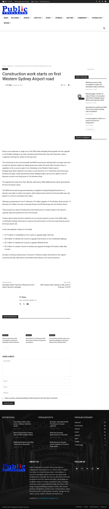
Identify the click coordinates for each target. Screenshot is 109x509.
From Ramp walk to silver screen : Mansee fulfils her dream (22, 424)
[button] (104, 28)
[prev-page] (3, 347)
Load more (91, 129)
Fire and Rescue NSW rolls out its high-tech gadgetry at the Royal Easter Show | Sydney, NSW (59, 340)
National (10, 66)
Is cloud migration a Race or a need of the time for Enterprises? (95, 121)
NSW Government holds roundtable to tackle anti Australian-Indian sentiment (10, 340)
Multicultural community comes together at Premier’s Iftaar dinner (59, 444)
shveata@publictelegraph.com (48, 498)
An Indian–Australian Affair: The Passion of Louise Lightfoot (59, 424)
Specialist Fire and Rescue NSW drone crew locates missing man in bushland (36, 340)
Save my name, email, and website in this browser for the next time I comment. (31, 398)
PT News (9, 85)
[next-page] (7, 347)
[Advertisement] (54, 47)
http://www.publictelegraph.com (27, 300)
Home (4, 66)
